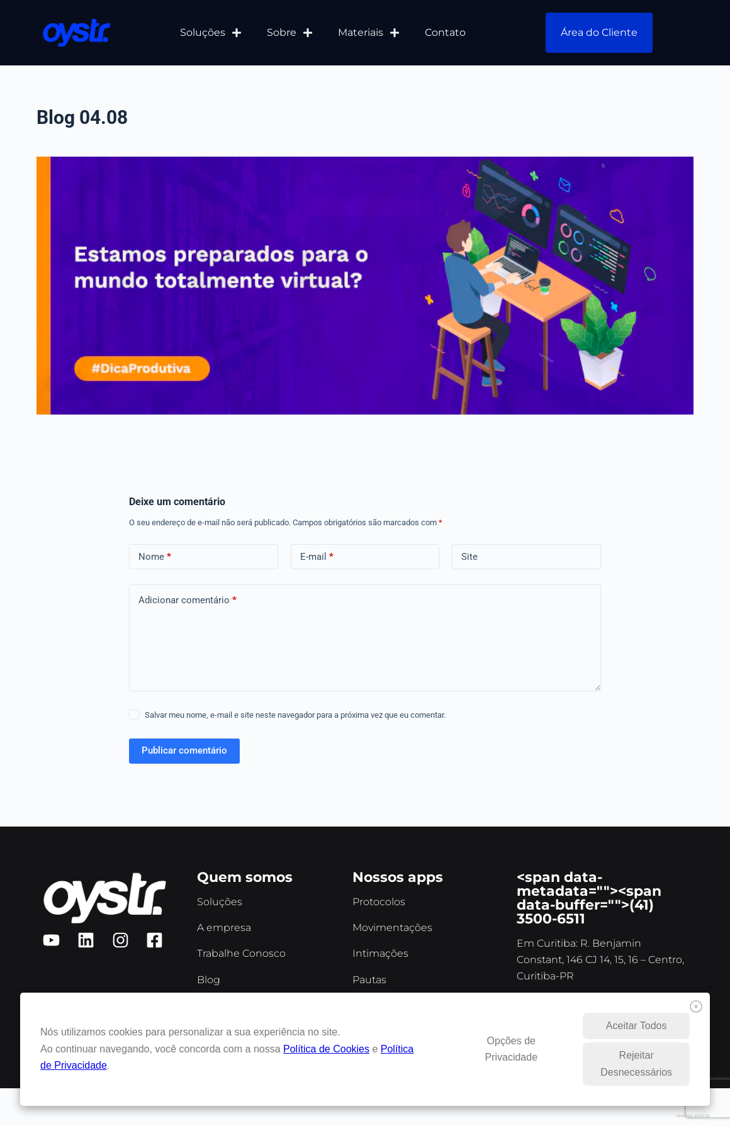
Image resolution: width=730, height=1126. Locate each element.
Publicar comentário (184, 750)
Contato (445, 32)
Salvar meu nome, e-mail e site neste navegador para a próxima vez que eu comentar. (295, 715)
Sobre (290, 33)
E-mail (317, 557)
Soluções (211, 33)
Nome (154, 557)
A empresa (224, 928)
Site (469, 556)
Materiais (369, 33)
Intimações (380, 953)
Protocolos (378, 902)
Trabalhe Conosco (241, 953)
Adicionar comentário (187, 600)
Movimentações (392, 928)
